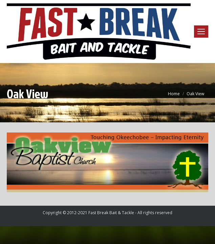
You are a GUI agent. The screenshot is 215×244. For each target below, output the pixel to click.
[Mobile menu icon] (201, 31)
